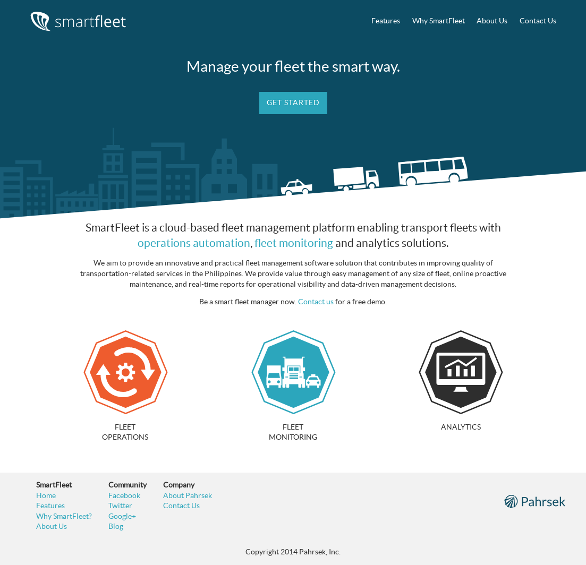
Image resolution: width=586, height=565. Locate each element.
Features (385, 20)
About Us (492, 20)
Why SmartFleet (438, 20)
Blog (115, 526)
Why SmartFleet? (64, 516)
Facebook (124, 495)
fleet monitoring (293, 243)
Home (46, 495)
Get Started (293, 102)
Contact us (316, 301)
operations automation (194, 243)
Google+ (122, 516)
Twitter (120, 505)
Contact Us (538, 20)
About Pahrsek (187, 495)
